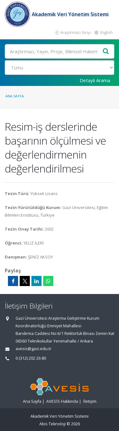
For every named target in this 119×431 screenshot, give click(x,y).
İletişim (89, 401)
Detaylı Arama (95, 80)
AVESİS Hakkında (62, 401)
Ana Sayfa (14, 96)
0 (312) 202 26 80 (31, 358)
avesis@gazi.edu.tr (33, 348)
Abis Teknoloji (52, 424)
